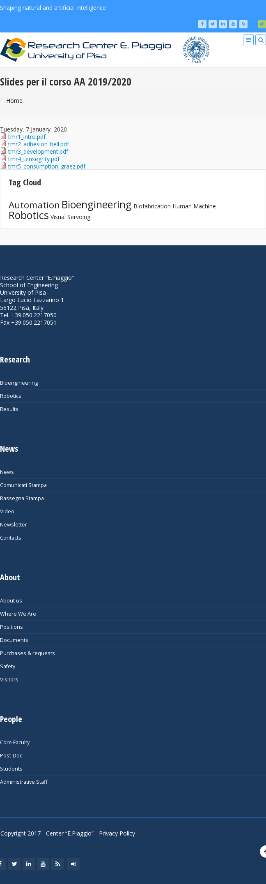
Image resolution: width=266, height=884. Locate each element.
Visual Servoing (70, 217)
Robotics (29, 215)
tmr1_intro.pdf (27, 137)
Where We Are (18, 613)
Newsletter (13, 524)
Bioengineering (97, 204)
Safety (7, 666)
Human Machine (194, 206)
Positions (11, 626)
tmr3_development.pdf (38, 151)
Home (14, 100)
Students (11, 768)
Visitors (9, 679)
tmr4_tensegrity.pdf (34, 159)
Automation (34, 204)
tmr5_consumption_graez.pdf (46, 166)
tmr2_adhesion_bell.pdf (38, 144)
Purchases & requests (27, 653)
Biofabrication (152, 206)
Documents (14, 640)
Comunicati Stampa (23, 485)
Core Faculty (15, 742)
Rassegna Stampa (22, 498)
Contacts (10, 537)
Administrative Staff (23, 781)
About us (11, 600)
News (7, 472)
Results (9, 409)
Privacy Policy (117, 833)
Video (7, 511)
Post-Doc (11, 755)
